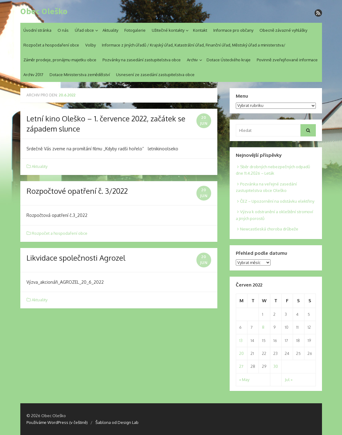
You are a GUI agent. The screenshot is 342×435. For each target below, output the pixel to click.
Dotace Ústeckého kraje (229, 59)
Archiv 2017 (33, 74)
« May (244, 379)
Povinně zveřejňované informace (287, 59)
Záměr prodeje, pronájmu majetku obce (59, 59)
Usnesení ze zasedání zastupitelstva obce (155, 74)
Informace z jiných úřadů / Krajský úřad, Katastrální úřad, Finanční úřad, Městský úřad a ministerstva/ (193, 45)
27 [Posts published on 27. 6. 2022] (241, 366)
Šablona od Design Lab (117, 422)
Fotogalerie (135, 30)
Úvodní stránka (37, 30)
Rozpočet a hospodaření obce (51, 45)
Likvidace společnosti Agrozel (75, 257)
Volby (90, 45)
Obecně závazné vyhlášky (283, 30)
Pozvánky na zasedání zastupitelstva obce (142, 59)
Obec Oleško (43, 11)
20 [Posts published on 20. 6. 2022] (241, 353)
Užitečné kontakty (168, 30)
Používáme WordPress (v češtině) (57, 422)
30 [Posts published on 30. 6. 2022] (275, 366)
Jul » (288, 379)
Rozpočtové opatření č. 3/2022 (77, 191)
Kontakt (200, 30)
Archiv (192, 59)
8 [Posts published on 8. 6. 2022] (263, 327)
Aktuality (110, 30)
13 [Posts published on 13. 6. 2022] (241, 340)
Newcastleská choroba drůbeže (269, 228)
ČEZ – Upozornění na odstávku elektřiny (277, 201)
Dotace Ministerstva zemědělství (80, 74)
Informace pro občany (233, 30)
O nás (63, 30)
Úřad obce (84, 30)
